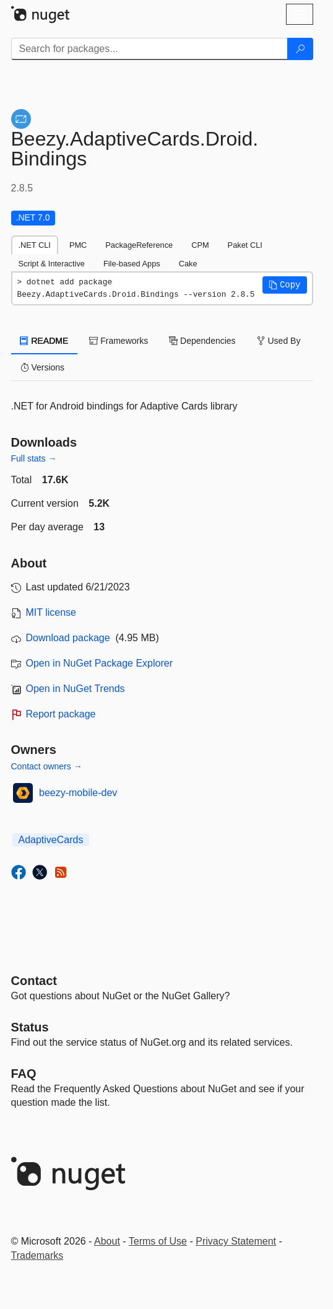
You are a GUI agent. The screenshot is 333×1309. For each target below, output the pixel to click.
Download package (68, 638)
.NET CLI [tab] (35, 245)
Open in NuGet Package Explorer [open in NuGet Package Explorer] (99, 663)
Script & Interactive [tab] (52, 263)
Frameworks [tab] (118, 341)
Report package (61, 714)
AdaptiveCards (51, 839)
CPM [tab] (200, 245)
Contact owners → (46, 766)
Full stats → (34, 458)
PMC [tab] (78, 245)
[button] (284, 285)
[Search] (300, 49)
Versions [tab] (42, 367)
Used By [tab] (279, 341)
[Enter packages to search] (149, 49)
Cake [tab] (188, 263)
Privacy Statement (236, 1241)
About (107, 1241)
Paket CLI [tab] (245, 245)
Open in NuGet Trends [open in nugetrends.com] (75, 688)
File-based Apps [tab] (131, 263)
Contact (34, 980)
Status (30, 1027)
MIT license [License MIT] (51, 612)
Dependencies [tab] (202, 341)
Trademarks (37, 1255)
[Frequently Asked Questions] (24, 1073)
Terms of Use (158, 1241)
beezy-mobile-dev (78, 792)
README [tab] (44, 341)
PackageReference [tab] (139, 245)
